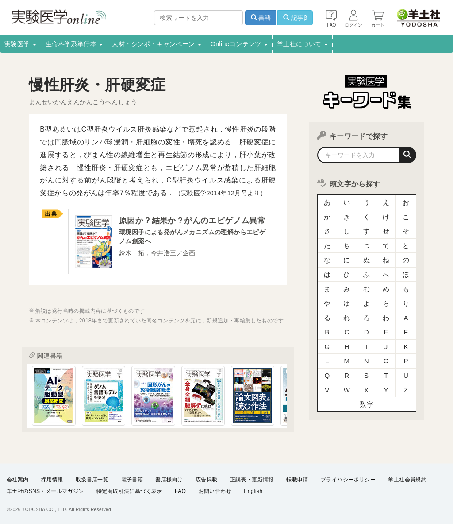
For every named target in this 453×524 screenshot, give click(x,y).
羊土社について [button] (302, 43)
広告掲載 (207, 479)
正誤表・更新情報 (252, 479)
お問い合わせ (215, 491)
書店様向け (169, 479)
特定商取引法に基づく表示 (129, 491)
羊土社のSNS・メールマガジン (45, 491)
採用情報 (52, 479)
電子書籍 (132, 479)
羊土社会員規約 (407, 479)
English (253, 491)
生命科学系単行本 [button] (74, 43)
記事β (295, 17)
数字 (366, 400)
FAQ (180, 491)
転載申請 (297, 479)
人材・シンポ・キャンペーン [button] (156, 43)
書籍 (261, 17)
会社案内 (18, 479)
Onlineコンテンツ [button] (239, 43)
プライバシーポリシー (348, 479)
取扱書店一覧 (92, 479)
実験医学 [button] (20, 43)
